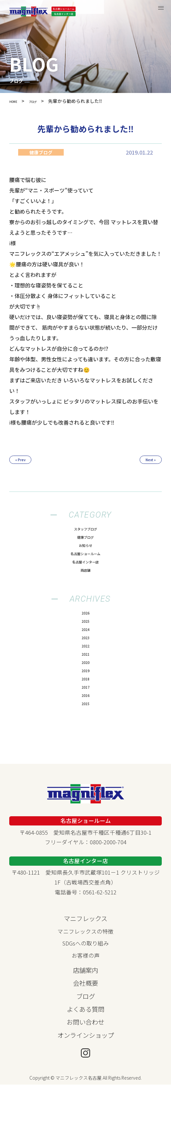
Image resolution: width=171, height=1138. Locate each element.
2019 (85, 711)
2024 (85, 655)
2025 (85, 643)
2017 (85, 733)
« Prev (27, 462)
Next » (143, 462)
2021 (85, 688)
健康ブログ (86, 542)
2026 (85, 632)
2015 (85, 756)
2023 (85, 666)
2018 (85, 722)
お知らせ (85, 553)
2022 (85, 677)
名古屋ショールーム (85, 564)
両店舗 (85, 586)
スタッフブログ (85, 530)
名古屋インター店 (85, 575)
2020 (85, 700)
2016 (85, 744)
